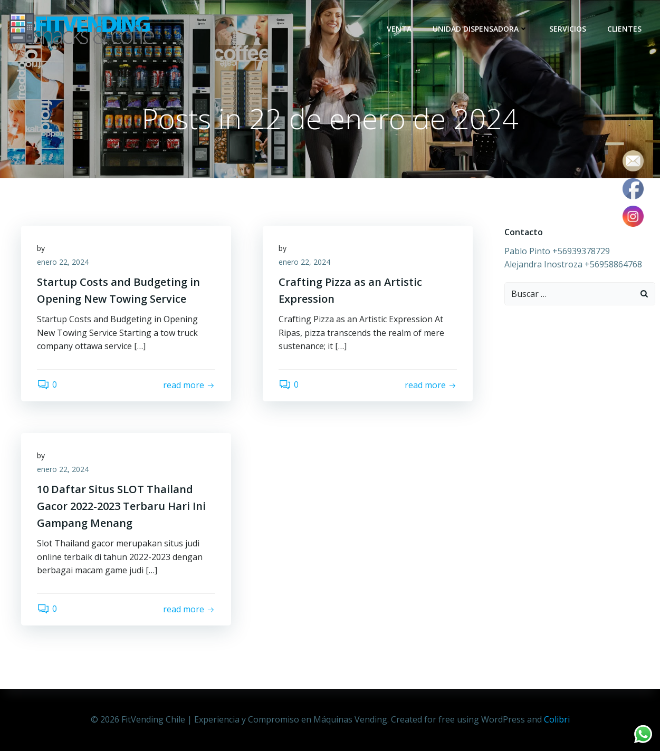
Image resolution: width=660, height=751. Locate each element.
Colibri (557, 719)
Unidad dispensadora (480, 29)
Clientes (624, 29)
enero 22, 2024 (63, 262)
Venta (399, 29)
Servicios (567, 29)
